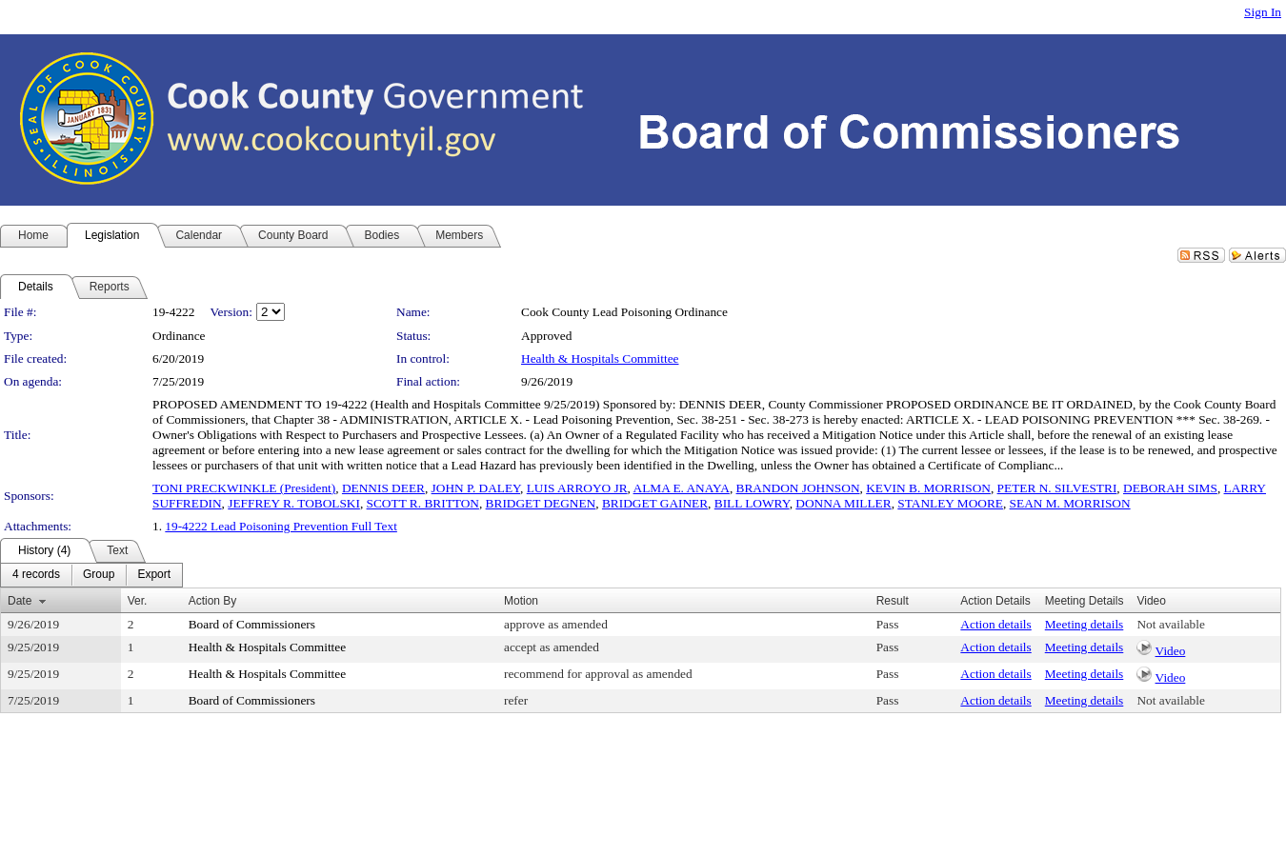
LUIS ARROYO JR (577, 488)
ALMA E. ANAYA (681, 488)
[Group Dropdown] (98, 575)
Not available (1170, 624)
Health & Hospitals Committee (599, 358)
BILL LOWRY (752, 503)
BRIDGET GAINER (655, 503)
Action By (213, 600)
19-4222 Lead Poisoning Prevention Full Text (281, 526)
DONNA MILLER (843, 503)
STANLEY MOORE (950, 503)
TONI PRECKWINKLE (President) (243, 488)
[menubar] (91, 575)
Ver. (138, 600)
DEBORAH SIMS (1170, 488)
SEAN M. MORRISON (1070, 503)
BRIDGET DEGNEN (541, 503)
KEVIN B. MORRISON (928, 488)
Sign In (1262, 12)
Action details (995, 624)
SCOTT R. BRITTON (423, 503)
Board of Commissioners (252, 624)
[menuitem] (36, 575)
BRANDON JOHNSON (798, 488)
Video (1170, 651)
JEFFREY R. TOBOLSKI (294, 503)
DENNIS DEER (383, 488)
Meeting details (1084, 624)
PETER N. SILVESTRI (1057, 488)
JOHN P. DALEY (476, 488)
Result (892, 600)
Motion (521, 600)
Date (19, 600)
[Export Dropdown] (154, 575)
